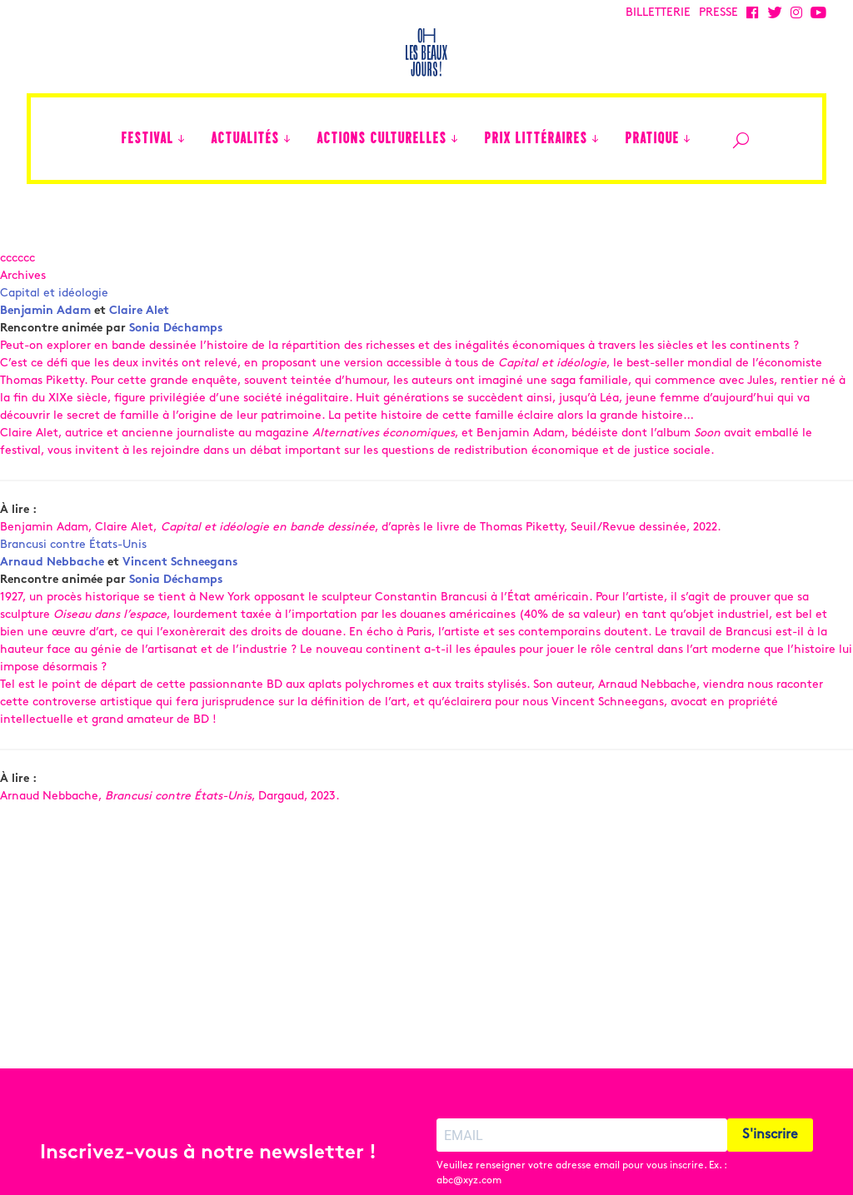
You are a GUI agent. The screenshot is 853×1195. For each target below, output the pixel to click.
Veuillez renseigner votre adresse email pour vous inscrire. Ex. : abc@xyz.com (581, 1142)
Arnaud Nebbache (52, 562)
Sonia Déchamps (175, 328)
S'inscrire (770, 1104)
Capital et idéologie (54, 293)
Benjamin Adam (45, 311)
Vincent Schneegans (179, 562)
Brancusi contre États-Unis (73, 545)
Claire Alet (139, 311)
